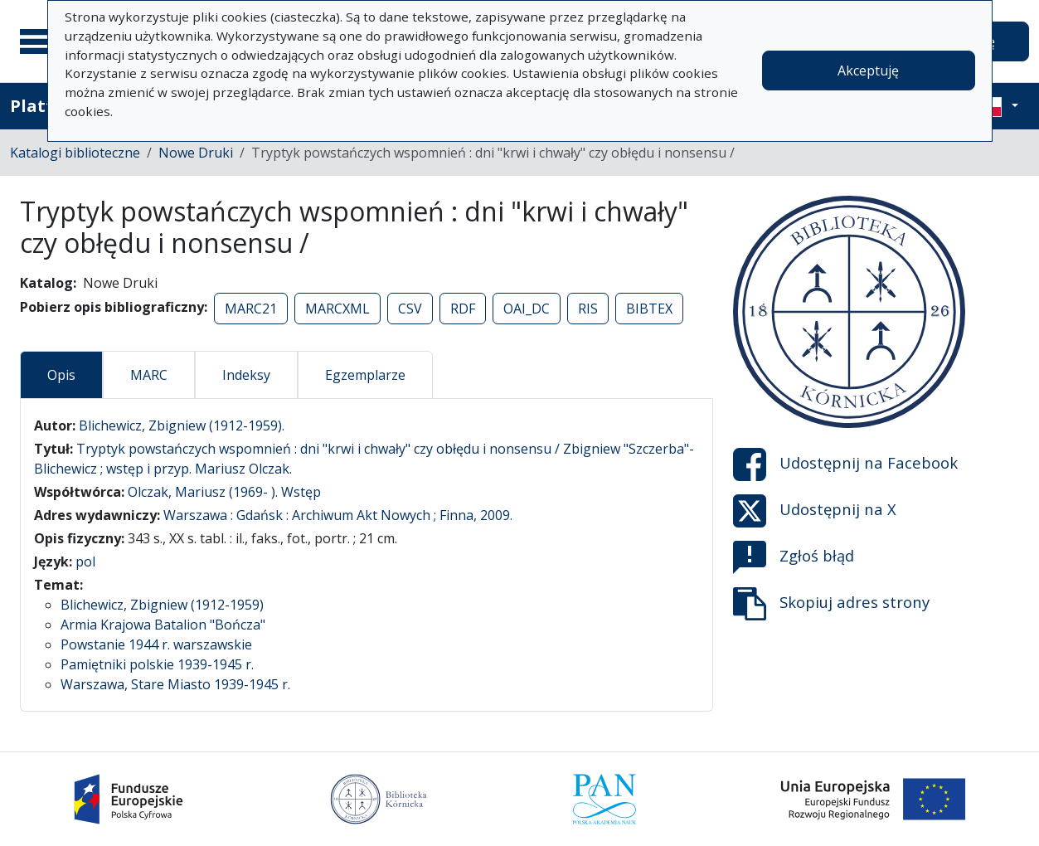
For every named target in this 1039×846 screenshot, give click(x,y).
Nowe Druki (195, 152)
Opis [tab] (61, 375)
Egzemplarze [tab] (365, 375)
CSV (410, 308)
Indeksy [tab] (246, 375)
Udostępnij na (845, 464)
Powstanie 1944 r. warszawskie (156, 644)
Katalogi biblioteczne (75, 152)
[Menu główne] (40, 41)
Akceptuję (868, 70)
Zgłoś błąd (793, 557)
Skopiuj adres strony (831, 603)
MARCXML (337, 308)
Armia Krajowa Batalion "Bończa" (163, 624)
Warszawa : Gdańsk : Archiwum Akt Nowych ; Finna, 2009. (337, 515)
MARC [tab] (149, 375)
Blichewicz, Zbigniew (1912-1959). (181, 425)
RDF (462, 308)
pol (85, 561)
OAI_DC (526, 308)
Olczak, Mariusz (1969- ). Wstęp (224, 492)
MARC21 (251, 308)
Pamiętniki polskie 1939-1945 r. (157, 664)
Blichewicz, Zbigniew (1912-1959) (162, 605)
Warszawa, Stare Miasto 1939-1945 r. (175, 684)
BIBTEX (649, 308)
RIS (588, 308)
